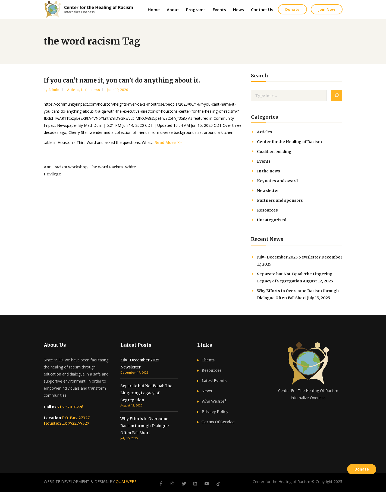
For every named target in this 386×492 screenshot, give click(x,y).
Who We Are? (214, 401)
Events (264, 161)
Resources (267, 210)
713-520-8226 (70, 407)
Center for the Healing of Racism (289, 141)
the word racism (106, 167)
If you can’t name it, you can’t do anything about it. (122, 80)
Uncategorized (271, 219)
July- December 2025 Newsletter (289, 257)
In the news (90, 90)
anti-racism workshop (65, 167)
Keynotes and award (277, 180)
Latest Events (214, 380)
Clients (208, 360)
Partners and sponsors (280, 200)
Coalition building (274, 151)
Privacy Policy (215, 411)
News (207, 391)
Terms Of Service (218, 422)
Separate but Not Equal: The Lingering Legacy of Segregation (146, 392)
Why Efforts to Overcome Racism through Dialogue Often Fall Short (144, 425)
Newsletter (268, 190)
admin (54, 90)
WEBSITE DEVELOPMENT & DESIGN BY (90, 481)
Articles (73, 90)
